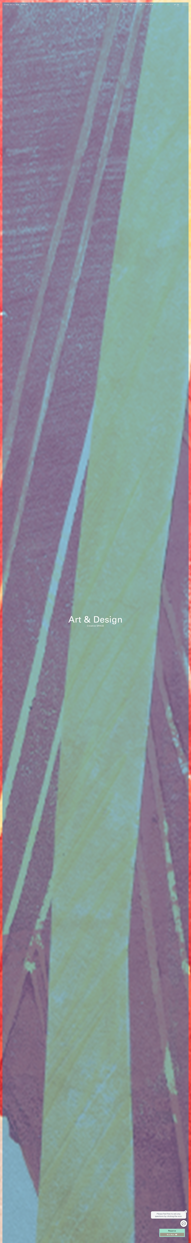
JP (175, 4)
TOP (78, 4)
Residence (95, 4)
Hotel (85, 4)
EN (178, 4)
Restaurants (107, 4)
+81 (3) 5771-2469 (162, 5)
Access (133, 4)
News (125, 4)
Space (117, 4)
